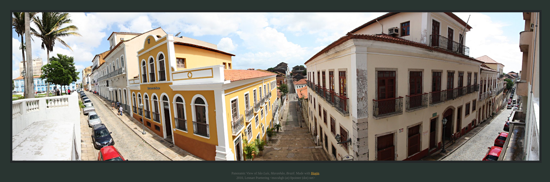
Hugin (315, 173)
